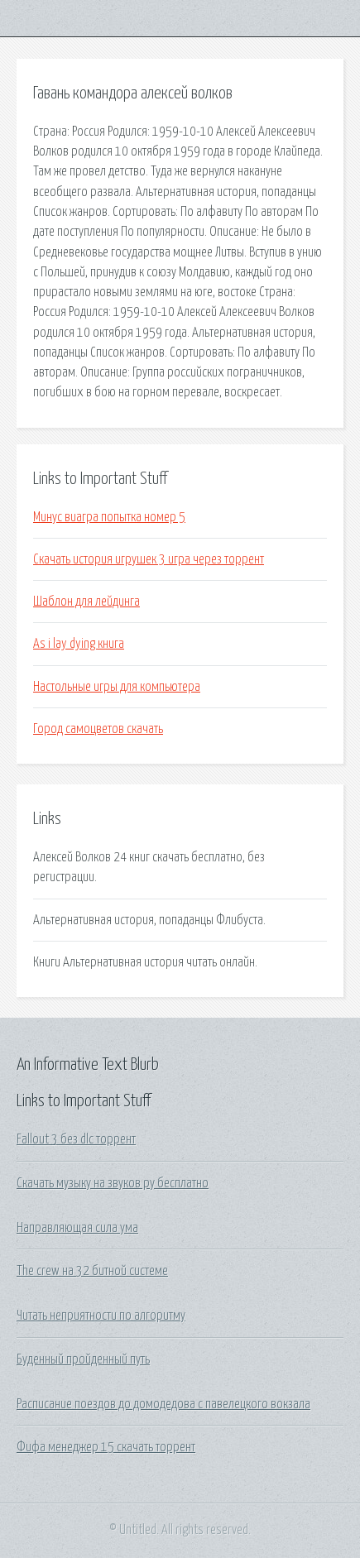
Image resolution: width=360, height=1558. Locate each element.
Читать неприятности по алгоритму (101, 1315)
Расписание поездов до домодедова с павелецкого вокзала (163, 1404)
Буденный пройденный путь (83, 1359)
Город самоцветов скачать (98, 729)
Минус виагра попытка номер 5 (109, 517)
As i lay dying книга (78, 643)
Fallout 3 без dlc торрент (76, 1139)
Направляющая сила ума (77, 1227)
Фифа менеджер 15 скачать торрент (106, 1447)
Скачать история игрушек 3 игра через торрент (148, 559)
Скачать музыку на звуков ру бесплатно (113, 1183)
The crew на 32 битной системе (92, 1271)
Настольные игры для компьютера (116, 686)
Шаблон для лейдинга (86, 601)
